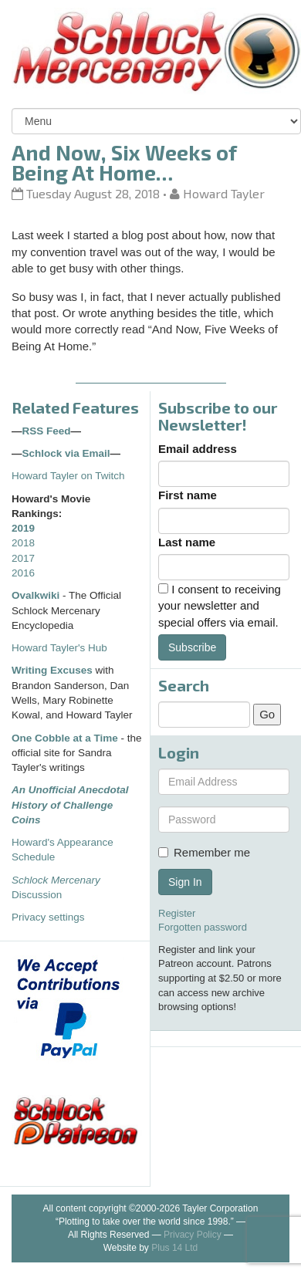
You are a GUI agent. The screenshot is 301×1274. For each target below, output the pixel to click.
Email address (197, 448)
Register (176, 913)
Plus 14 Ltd (174, 1247)
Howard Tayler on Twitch (68, 476)
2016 (23, 573)
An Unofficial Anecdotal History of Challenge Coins (70, 805)
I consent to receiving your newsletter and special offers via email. (219, 606)
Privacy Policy (193, 1234)
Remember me (204, 852)
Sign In (185, 882)
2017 (23, 558)
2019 (23, 528)
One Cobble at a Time (65, 738)
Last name (186, 542)
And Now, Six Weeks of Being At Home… (124, 162)
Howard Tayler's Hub (59, 648)
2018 (23, 543)
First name (187, 495)
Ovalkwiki (37, 595)
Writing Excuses (52, 670)
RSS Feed (46, 431)
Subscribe (192, 647)
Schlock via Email (66, 453)
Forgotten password (202, 927)
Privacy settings (48, 917)
